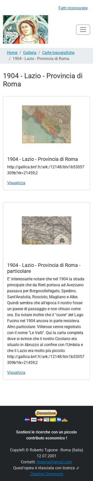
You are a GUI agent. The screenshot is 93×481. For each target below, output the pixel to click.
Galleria (29, 52)
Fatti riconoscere (73, 8)
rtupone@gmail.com (54, 462)
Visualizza (16, 182)
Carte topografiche (58, 52)
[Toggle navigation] (83, 30)
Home (12, 52)
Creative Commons (46, 474)
